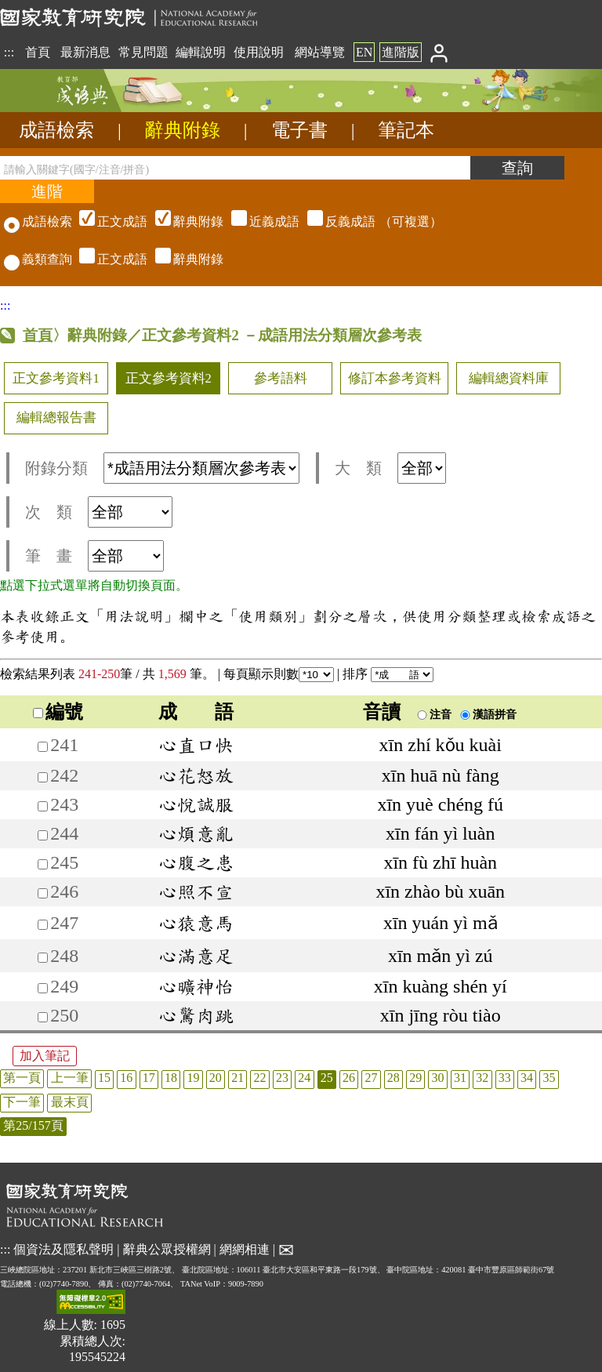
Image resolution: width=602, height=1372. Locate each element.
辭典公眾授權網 (167, 1248)
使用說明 (259, 52)
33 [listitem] (505, 1077)
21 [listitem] (237, 1077)
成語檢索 (56, 130)
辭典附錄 (182, 130)
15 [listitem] (104, 1077)
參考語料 (280, 378)
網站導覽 (320, 52)
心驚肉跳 (196, 1015)
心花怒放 (196, 775)
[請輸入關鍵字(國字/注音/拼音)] (235, 168)
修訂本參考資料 (394, 378)
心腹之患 (196, 862)
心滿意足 (196, 956)
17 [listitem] (149, 1077)
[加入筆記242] (43, 777)
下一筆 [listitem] (22, 1102)
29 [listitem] (415, 1077)
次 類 (98, 512)
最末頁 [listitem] (70, 1102)
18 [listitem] (171, 1077)
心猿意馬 (196, 923)
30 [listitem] (438, 1077)
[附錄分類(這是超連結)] (201, 468)
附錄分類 (162, 468)
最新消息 (85, 52)
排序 (388, 674)
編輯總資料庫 (509, 378)
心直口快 (196, 745)
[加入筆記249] (43, 988)
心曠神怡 (196, 986)
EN (364, 52)
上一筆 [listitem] (70, 1077)
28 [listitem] (393, 1077)
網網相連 (244, 1248)
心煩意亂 (196, 833)
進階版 (400, 52)
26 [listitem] (349, 1077)
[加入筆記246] (43, 893)
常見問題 (143, 52)
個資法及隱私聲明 (63, 1248)
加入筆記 (45, 1055)
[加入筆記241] (43, 747)
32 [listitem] (482, 1077)
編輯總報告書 (56, 417)
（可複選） (258, 221)
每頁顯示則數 (278, 674)
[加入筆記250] (43, 1017)
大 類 (390, 468)
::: (9, 52)
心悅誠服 (196, 804)
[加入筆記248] (43, 958)
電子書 (299, 130)
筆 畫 (94, 556)
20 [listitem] (215, 1077)
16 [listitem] (126, 1077)
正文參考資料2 (168, 378)
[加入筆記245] (43, 864)
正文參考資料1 (56, 378)
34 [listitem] (526, 1077)
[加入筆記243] (43, 806)
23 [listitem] (282, 1077)
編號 (58, 712)
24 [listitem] (304, 1077)
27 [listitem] (370, 1077)
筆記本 (406, 130)
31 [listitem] (460, 1077)
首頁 (37, 52)
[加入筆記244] (43, 835)
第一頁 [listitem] (22, 1077)
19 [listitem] (193, 1077)
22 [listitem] (260, 1077)
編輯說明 (201, 52)
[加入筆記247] (43, 925)
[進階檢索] (47, 191)
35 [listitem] (548, 1077)
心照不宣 (196, 891)
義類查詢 (38, 259)
